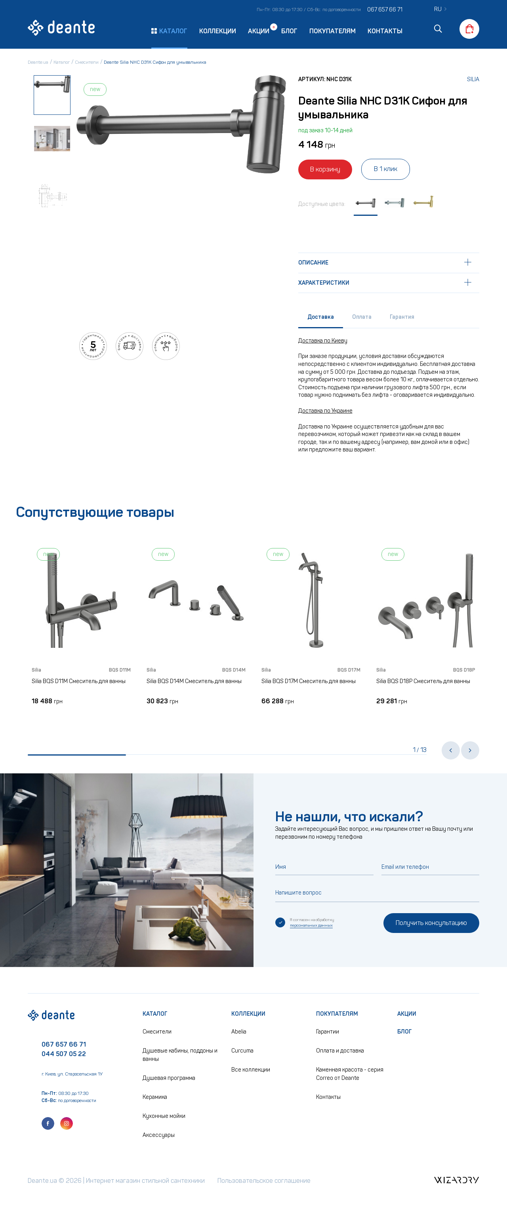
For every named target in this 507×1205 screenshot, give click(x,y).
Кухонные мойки (164, 1116)
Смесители (157, 1031)
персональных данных (311, 925)
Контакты (385, 31)
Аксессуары (159, 1135)
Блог (289, 31)
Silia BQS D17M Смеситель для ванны (308, 681)
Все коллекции (250, 1069)
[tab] (320, 319)
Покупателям (332, 31)
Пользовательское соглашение (264, 1180)
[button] (451, 750)
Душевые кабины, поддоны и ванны (180, 1054)
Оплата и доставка (340, 1050)
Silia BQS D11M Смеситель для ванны (79, 681)
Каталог (155, 1014)
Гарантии (327, 1031)
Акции (258, 31)
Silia (473, 79)
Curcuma (242, 1050)
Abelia (238, 1031)
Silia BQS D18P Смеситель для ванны (423, 681)
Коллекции (217, 31)
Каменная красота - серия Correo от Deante (349, 1073)
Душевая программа (169, 1078)
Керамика (155, 1097)
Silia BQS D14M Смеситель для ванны (194, 681)
